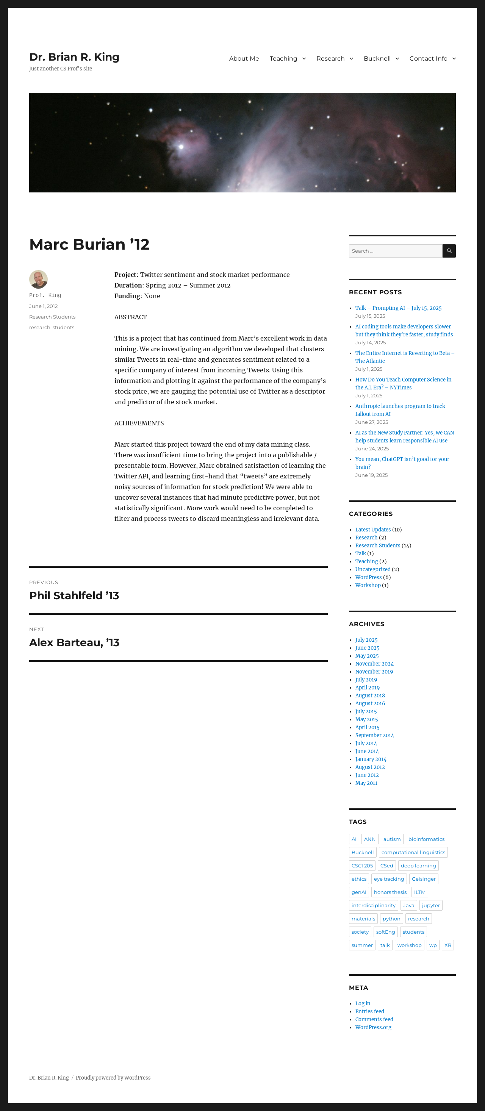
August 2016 (370, 703)
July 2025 (366, 640)
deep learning (418, 866)
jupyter (431, 905)
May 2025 (367, 656)
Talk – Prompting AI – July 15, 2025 (398, 308)
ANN (370, 839)
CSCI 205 (362, 866)
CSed (386, 866)
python (392, 919)
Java (409, 905)
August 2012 (370, 767)
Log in (363, 1003)
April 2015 (367, 727)
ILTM (420, 892)
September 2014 (374, 735)
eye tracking (389, 879)
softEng (385, 932)
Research (330, 58)
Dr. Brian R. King (74, 56)
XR (447, 945)
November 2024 (374, 664)
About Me (244, 58)
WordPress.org (373, 1027)
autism (392, 839)
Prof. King (45, 295)
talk (385, 945)
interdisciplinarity (374, 905)
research (39, 327)
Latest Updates (373, 530)
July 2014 (366, 743)
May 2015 (366, 719)
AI (354, 839)
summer (362, 945)
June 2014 (367, 751)
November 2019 (374, 672)
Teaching (283, 58)
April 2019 (367, 687)
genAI (359, 892)
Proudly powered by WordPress (113, 1078)
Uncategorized (373, 569)
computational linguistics (413, 852)
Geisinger (424, 879)
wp (433, 945)
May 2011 (366, 783)
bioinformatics (426, 839)
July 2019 (366, 680)
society (360, 932)
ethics (359, 879)
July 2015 (366, 711)
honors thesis (390, 892)
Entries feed (369, 1011)
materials (363, 919)
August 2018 (370, 695)
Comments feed (374, 1019)
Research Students (52, 317)
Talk (360, 553)
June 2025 (367, 648)
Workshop (368, 585)
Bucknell (377, 58)
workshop (409, 945)
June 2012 (367, 775)
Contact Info (428, 58)
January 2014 (370, 759)
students (63, 327)
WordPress (368, 577)
